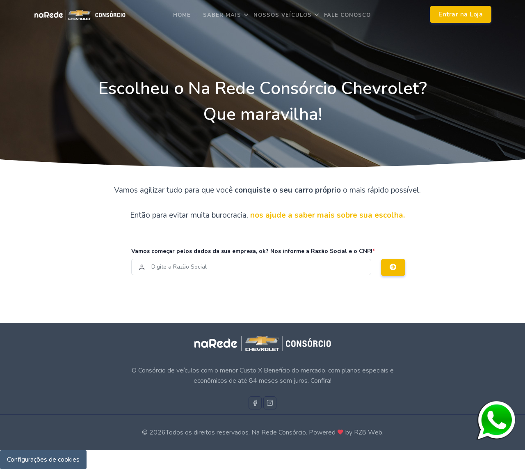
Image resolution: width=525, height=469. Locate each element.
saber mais (222, 15)
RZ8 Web (368, 432)
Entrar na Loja (460, 14)
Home (182, 15)
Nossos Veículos (282, 15)
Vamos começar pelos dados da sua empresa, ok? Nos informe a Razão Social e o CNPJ (253, 251)
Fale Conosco (347, 15)
